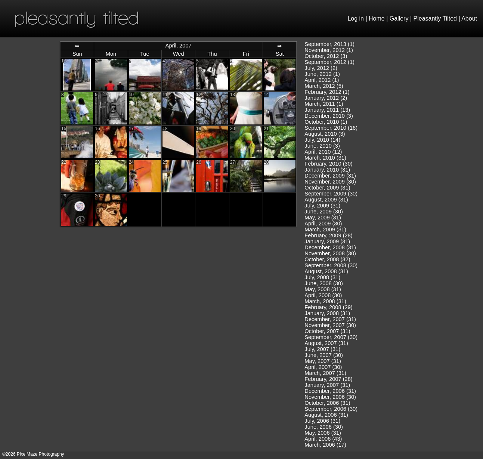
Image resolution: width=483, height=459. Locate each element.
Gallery (399, 18)
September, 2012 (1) (329, 62)
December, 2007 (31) (330, 319)
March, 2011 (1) (323, 104)
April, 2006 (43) (323, 439)
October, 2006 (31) (327, 403)
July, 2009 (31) (322, 206)
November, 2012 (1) (328, 50)
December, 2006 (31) (330, 391)
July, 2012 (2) (320, 68)
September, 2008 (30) (330, 265)
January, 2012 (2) (325, 98)
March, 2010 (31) (325, 158)
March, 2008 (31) (325, 301)
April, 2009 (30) (323, 224)
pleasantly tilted (76, 18)
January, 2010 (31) (327, 170)
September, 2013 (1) (329, 44)
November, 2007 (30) (330, 325)
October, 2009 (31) (327, 188)
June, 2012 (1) (322, 74)
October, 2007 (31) (327, 331)
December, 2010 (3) (328, 116)
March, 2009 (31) (325, 229)
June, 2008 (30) (323, 283)
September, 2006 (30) (330, 409)
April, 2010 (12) (323, 152)
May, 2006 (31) (322, 433)
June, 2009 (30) (323, 212)
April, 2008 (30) (323, 295)
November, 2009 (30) (330, 182)
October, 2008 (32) (327, 259)
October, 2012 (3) (325, 56)
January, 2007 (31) (327, 385)
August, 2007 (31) (326, 343)
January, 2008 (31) (327, 313)
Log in (355, 18)
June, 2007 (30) (323, 355)
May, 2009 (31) (322, 218)
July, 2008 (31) (322, 277)
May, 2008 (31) (322, 289)
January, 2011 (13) (327, 110)
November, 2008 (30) (330, 253)
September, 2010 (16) (330, 128)
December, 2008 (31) (330, 247)
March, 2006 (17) (325, 445)
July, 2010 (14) (322, 140)
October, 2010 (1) (325, 122)
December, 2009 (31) (330, 176)
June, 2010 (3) (322, 146)
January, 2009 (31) (327, 241)
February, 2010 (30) (328, 164)
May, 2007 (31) (322, 361)
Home (377, 18)
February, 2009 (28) (328, 235)
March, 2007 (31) (325, 373)
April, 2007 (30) (323, 367)
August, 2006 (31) (326, 415)
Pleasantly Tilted (435, 18)
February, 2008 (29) (328, 307)
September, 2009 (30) (330, 194)
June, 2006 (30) (323, 427)
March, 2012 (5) (323, 86)
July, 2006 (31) (322, 421)
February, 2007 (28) (328, 379)
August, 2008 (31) (326, 271)
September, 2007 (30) (330, 337)
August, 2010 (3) (324, 134)
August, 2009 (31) (326, 200)
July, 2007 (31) (322, 349)
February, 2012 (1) (326, 92)
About (469, 18)
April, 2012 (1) (321, 80)
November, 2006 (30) (330, 397)
